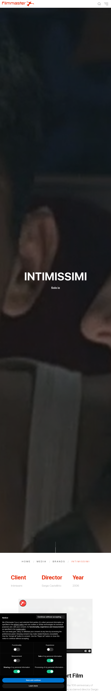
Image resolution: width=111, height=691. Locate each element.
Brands (59, 561)
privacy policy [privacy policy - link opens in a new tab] (19, 625)
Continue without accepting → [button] (51, 617)
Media (41, 561)
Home (26, 561)
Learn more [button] (33, 686)
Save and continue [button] (33, 680)
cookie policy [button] (20, 629)
